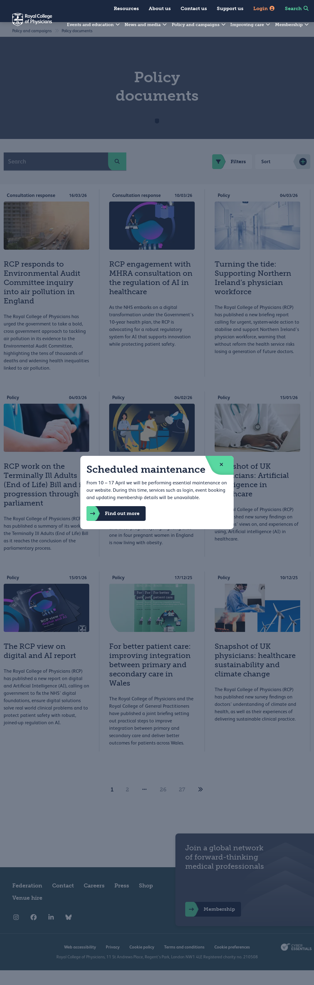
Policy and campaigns (199, 24)
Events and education (94, 24)
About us (160, 8)
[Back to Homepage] (26, 23)
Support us (230, 8)
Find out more (113, 513)
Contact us (194, 8)
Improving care (250, 24)
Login (264, 8)
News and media (145, 24)
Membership (292, 24)
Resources (126, 8)
